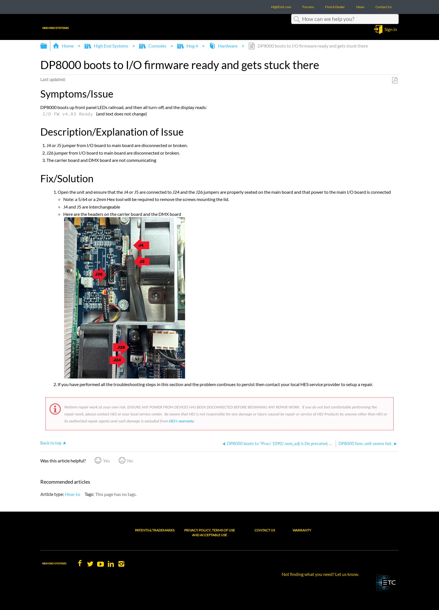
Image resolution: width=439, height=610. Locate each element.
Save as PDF (395, 80)
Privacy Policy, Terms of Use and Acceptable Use (209, 532)
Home (63, 45)
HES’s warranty (181, 421)
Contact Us (264, 530)
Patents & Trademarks (154, 530)
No (130, 460)
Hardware (223, 45)
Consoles (153, 45)
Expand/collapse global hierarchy (47, 46)
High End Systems (107, 45)
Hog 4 (188, 45)
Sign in (390, 29)
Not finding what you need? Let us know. (320, 574)
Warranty (302, 530)
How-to (72, 494)
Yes (106, 460)
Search (296, 19)
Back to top (50, 442)
